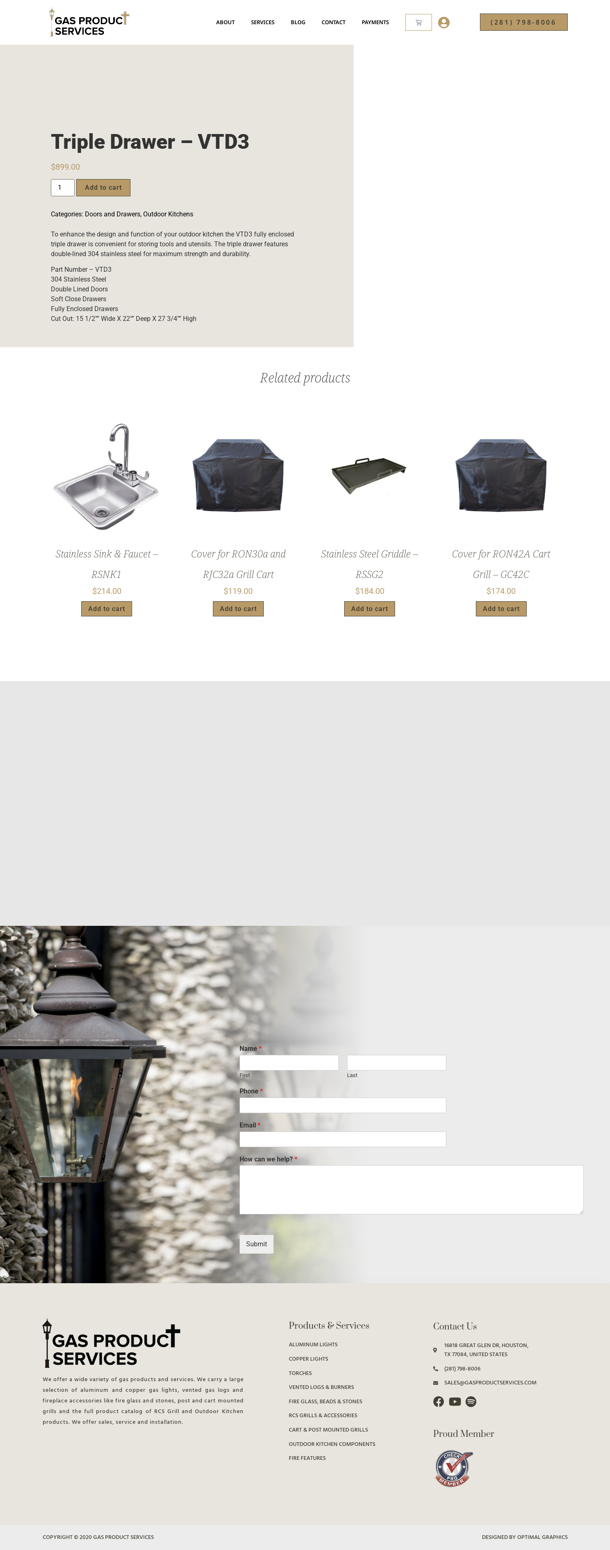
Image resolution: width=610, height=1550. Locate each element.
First (245, 1075)
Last (352, 1075)
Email (250, 1125)
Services (262, 22)
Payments (375, 22)
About (225, 22)
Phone (251, 1091)
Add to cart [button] (106, 609)
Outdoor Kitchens (168, 214)
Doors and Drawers (112, 214)
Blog (298, 22)
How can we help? (268, 1159)
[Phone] (343, 1105)
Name (251, 1048)
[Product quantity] (63, 187)
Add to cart (103, 187)
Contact (333, 22)
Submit (256, 1244)
